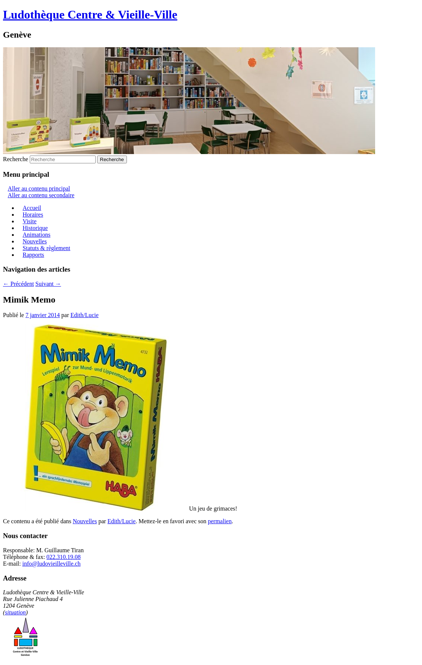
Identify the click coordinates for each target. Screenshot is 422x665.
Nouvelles (35, 241)
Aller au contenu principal (39, 188)
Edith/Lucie (84, 315)
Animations (37, 234)
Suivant (48, 284)
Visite (29, 221)
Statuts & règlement (46, 248)
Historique (35, 228)
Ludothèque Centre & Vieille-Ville (90, 14)
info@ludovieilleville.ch (51, 563)
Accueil (32, 208)
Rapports (33, 255)
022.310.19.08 (64, 557)
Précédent (18, 284)
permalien (219, 521)
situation (15, 612)
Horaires (33, 214)
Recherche (15, 159)
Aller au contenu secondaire (41, 195)
